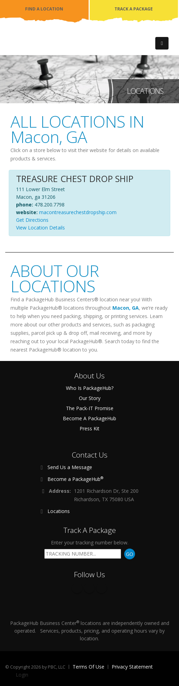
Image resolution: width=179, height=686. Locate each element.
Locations (58, 511)
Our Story (89, 398)
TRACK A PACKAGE (133, 9)
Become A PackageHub (89, 418)
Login (22, 674)
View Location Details (40, 227)
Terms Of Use (88, 666)
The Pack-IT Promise (89, 408)
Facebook (77, 588)
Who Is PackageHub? (89, 388)
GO (129, 554)
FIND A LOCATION (44, 9)
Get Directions (32, 220)
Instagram (101, 588)
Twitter (89, 588)
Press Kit (89, 428)
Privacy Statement (132, 666)
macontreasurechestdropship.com (78, 212)
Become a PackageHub (75, 478)
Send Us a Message (69, 467)
